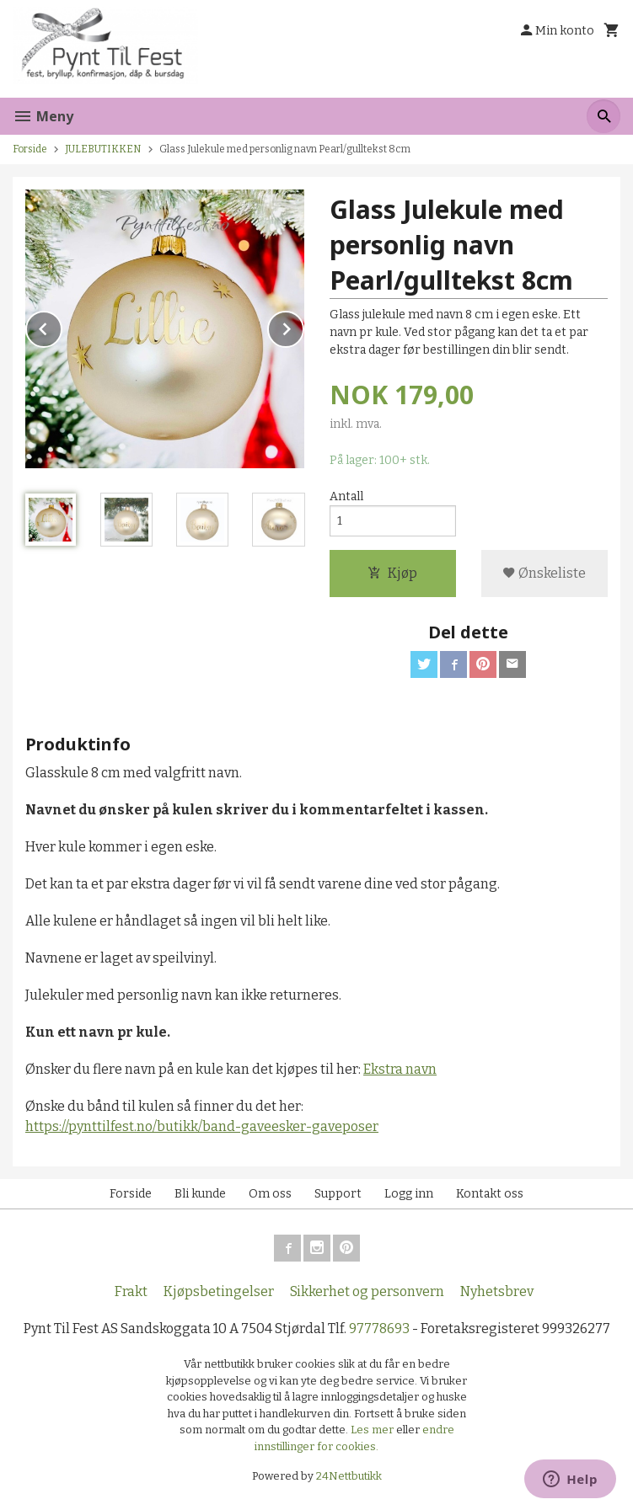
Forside (30, 149)
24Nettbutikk (349, 1476)
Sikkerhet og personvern (367, 1291)
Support (338, 1194)
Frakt (131, 1291)
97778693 (379, 1329)
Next (303, 326)
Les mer (373, 1429)
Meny (43, 116)
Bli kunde (200, 1194)
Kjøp (392, 573)
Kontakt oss (489, 1194)
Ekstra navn (400, 1069)
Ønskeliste (544, 573)
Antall (346, 496)
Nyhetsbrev (497, 1291)
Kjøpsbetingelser (219, 1291)
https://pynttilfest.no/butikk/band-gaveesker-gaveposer (201, 1126)
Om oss (270, 1194)
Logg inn (408, 1194)
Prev (61, 326)
